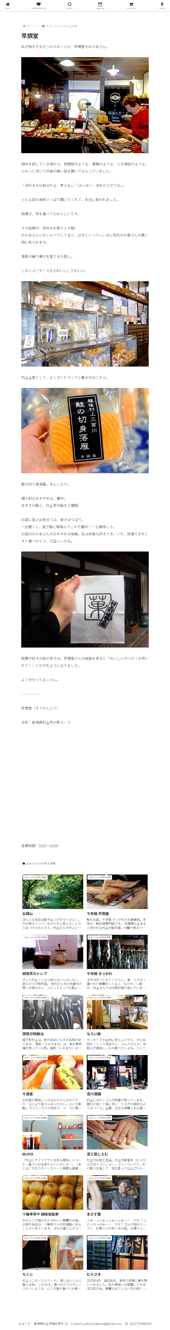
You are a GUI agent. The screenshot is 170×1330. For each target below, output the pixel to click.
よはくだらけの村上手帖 (39, 863)
